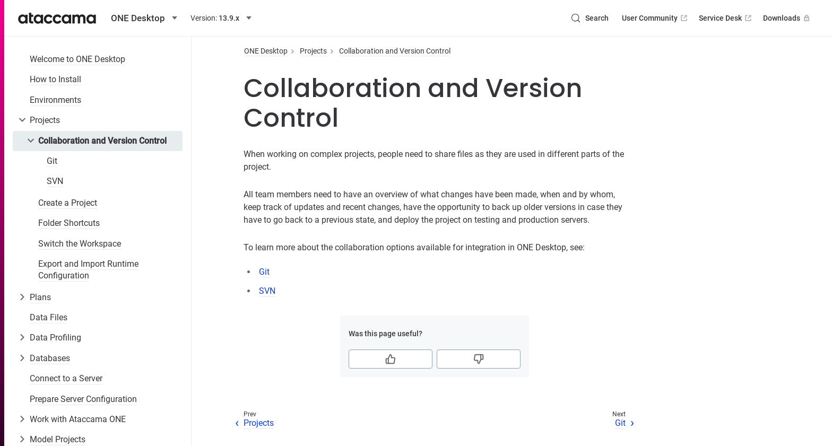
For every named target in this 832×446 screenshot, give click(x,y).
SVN (55, 181)
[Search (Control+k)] (590, 18)
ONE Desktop (266, 51)
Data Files (48, 317)
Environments (55, 100)
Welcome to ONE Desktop (77, 59)
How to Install (55, 79)
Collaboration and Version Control (102, 141)
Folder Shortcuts (69, 223)
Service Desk (726, 18)
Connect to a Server (66, 378)
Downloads (787, 18)
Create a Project (67, 203)
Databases (50, 358)
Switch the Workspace (79, 244)
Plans (40, 297)
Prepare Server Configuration (83, 399)
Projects (45, 120)
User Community (655, 18)
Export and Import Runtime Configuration (88, 270)
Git (52, 161)
